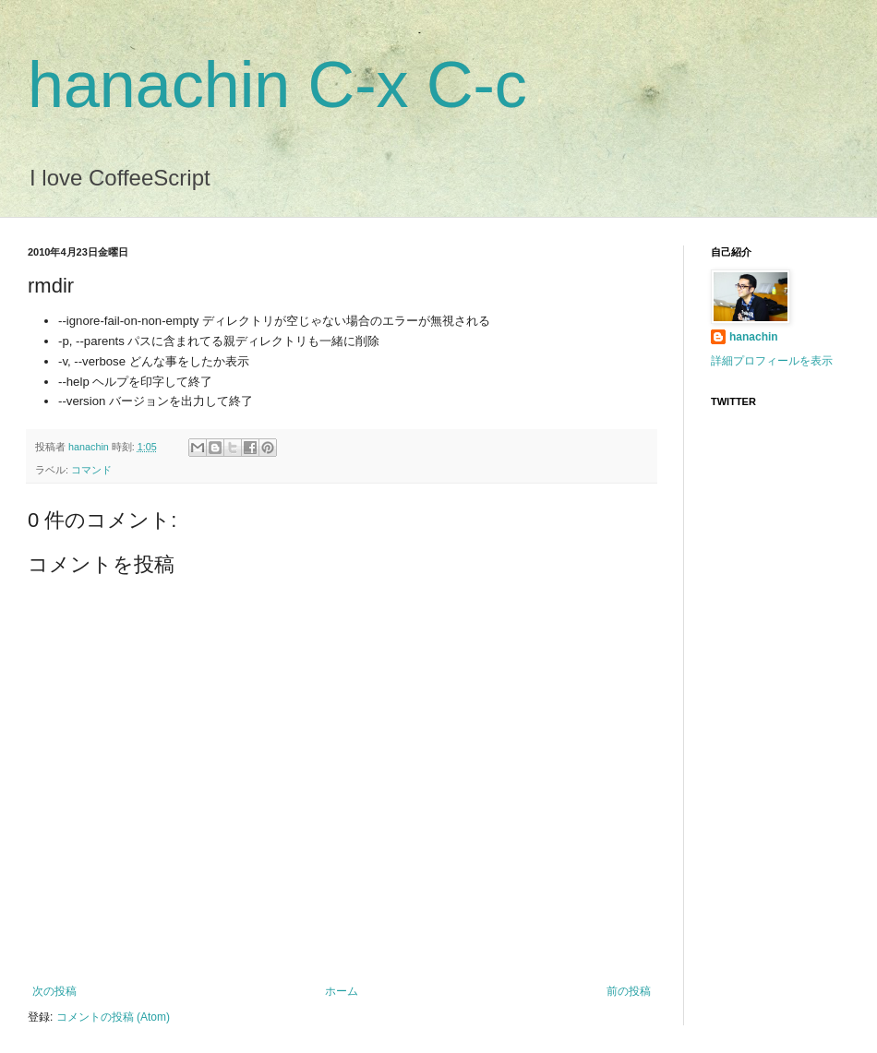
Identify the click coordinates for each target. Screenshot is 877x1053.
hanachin (90, 446)
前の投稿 (629, 991)
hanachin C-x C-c (277, 85)
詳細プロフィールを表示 (772, 360)
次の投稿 (54, 991)
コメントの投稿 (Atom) (113, 1017)
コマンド (91, 469)
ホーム (341, 991)
